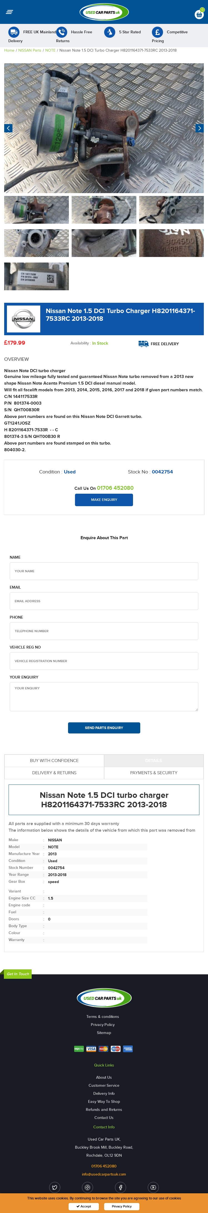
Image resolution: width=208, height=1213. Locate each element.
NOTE (50, 50)
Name (15, 557)
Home (9, 50)
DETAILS (153, 760)
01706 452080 (115, 488)
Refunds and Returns (104, 1109)
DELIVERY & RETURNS (54, 772)
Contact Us (104, 1117)
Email (15, 587)
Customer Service (104, 1085)
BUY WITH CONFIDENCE (54, 760)
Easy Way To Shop (104, 1101)
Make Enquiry (104, 500)
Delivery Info (104, 1093)
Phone (16, 617)
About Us (104, 1077)
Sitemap (104, 1032)
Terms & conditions (102, 1016)
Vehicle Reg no (25, 647)
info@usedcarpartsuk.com (104, 1174)
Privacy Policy (103, 1024)
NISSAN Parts (29, 50)
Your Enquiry (24, 677)
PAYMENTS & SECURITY (153, 772)
